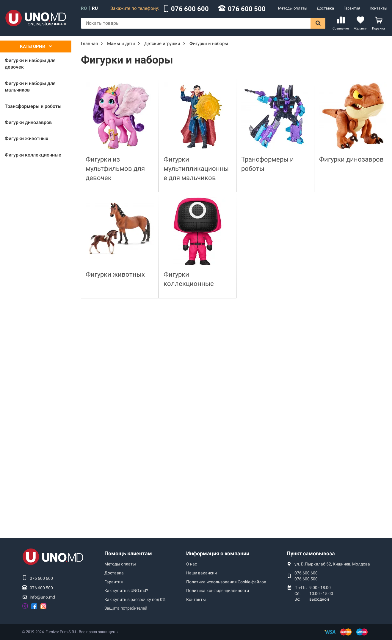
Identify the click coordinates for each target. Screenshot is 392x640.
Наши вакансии (201, 573)
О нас (191, 564)
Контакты (378, 8)
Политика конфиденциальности (217, 590)
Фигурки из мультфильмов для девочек (115, 169)
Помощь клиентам (128, 553)
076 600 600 (190, 9)
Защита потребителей (125, 608)
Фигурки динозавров (351, 159)
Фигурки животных (115, 274)
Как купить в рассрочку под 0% (134, 599)
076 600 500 (247, 9)
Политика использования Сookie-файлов (226, 581)
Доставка (325, 8)
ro (84, 8)
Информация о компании (217, 553)
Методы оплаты (292, 8)
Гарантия (352, 8)
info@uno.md (42, 597)
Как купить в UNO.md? (126, 590)
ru (95, 8)
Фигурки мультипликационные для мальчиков (196, 169)
